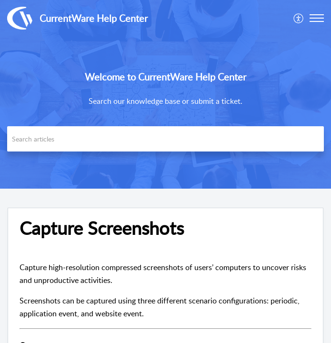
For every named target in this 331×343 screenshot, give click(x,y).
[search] (165, 138)
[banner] (165, 94)
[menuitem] (299, 18)
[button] (317, 18)
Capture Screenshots (102, 228)
